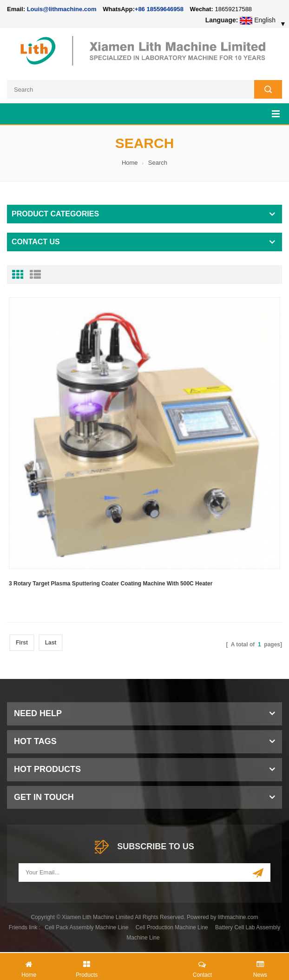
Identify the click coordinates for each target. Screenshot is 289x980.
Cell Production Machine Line (172, 927)
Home (130, 162)
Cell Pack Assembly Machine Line (86, 927)
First (22, 642)
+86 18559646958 (159, 9)
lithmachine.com (238, 917)
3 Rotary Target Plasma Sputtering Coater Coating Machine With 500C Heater (110, 583)
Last (51, 642)
